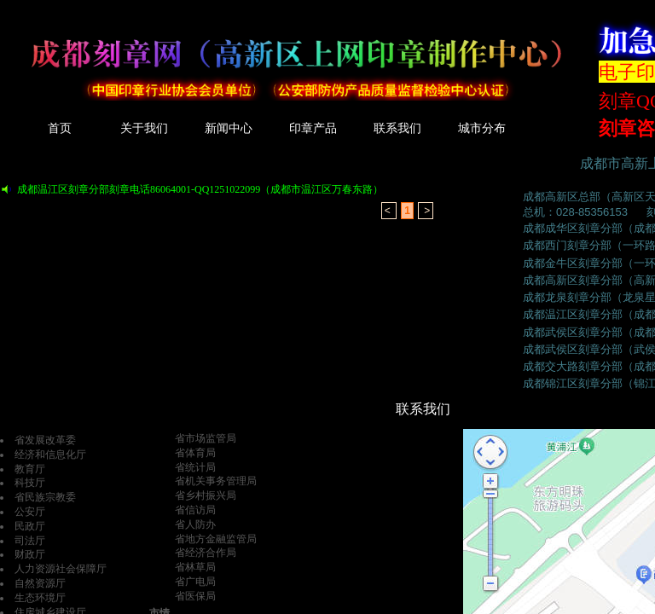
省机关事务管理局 (216, 481)
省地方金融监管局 (216, 539)
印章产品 (313, 128)
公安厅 (29, 512)
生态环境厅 (40, 598)
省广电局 (195, 582)
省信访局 (195, 510)
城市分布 (482, 128)
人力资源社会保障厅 (60, 569)
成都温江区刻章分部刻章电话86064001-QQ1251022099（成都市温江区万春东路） (200, 189)
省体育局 (195, 453)
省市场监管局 (205, 438)
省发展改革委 (45, 440)
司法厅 (29, 541)
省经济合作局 (205, 553)
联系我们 (397, 128)
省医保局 (195, 596)
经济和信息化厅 (50, 454)
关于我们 (144, 128)
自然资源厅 (40, 583)
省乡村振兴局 (205, 495)
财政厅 (29, 554)
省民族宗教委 (45, 497)
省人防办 (195, 524)
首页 (60, 128)
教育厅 (29, 469)
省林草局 (195, 567)
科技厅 (29, 483)
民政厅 (29, 526)
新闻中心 (228, 128)
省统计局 (195, 467)
